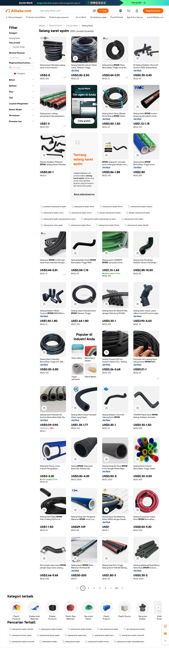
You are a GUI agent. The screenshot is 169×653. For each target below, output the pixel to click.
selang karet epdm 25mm (107, 225)
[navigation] (21, 307)
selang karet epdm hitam (79, 225)
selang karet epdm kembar (50, 629)
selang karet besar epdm (20, 635)
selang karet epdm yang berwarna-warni (58, 219)
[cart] (129, 11)
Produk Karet (72, 25)
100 (116, 588)
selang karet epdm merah (97, 641)
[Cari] (103, 10)
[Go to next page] (122, 588)
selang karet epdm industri (140, 206)
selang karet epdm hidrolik (136, 225)
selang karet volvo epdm (132, 219)
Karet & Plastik (55, 25)
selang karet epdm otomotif (131, 635)
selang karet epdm (48, 641)
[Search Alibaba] (65, 10)
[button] (94, 10)
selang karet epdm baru (76, 635)
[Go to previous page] (77, 588)
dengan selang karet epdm (109, 213)
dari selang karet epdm (107, 629)
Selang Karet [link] (87, 25)
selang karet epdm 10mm (83, 206)
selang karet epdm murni (52, 213)
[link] (165, 626)
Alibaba (42, 25)
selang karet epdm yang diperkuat (129, 641)
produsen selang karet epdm (53, 206)
